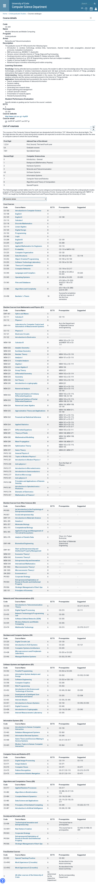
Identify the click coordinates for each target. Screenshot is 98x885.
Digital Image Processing (25, 761)
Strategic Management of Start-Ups (29, 587)
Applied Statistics (22, 424)
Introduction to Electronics (25, 337)
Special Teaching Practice (25, 858)
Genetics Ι (19, 521)
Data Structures (21, 256)
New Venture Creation (23, 829)
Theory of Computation (24, 265)
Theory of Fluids (21, 433)
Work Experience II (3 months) (26, 868)
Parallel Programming (23, 671)
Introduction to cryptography (26, 383)
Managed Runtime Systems (25, 657)
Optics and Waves (22, 314)
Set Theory (19, 380)
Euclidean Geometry (23, 351)
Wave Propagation (22, 441)
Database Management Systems (27, 732)
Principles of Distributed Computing (29, 805)
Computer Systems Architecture (27, 648)
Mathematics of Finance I (24, 495)
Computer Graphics (22, 683)
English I (18, 214)
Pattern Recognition (23, 770)
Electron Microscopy (23, 475)
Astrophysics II (21, 478)
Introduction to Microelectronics (27, 468)
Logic (17, 236)
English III (19, 240)
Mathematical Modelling (24, 437)
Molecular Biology (22, 524)
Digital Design (20, 230)
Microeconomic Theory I (24, 570)
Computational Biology (24, 528)
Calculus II (19, 317)
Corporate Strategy (22, 577)
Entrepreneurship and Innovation (27, 560)
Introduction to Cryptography (26, 709)
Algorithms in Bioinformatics (26, 792)
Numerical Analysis (22, 389)
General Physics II (22, 453)
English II (18, 217)
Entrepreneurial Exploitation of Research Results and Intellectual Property (28, 582)
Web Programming (22, 686)
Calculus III (19, 342)
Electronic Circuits (22, 334)
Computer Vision (21, 767)
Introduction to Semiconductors (27, 471)
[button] (3, 881)
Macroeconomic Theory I (25, 567)
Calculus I (19, 220)
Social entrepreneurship (24, 515)
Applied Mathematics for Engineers (28, 246)
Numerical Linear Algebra (25, 405)
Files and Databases (23, 282)
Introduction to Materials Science (28, 518)
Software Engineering (23, 679)
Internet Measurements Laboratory (28, 713)
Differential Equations (23, 430)
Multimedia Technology (24, 627)
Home (5, 14)
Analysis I (18, 357)
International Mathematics (25, 564)
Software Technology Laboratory (27, 262)
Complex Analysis (22, 361)
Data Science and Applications (26, 801)
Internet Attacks (21, 700)
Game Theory (20, 450)
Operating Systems (22, 277)
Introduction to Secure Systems (27, 703)
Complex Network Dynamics (26, 796)
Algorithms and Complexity (25, 289)
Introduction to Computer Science (28, 211)
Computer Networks (23, 269)
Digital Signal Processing (25, 610)
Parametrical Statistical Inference (28, 417)
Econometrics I (21, 573)
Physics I (18, 320)
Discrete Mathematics (23, 223)
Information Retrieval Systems (26, 736)
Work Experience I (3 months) (26, 862)
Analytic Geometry (22, 348)
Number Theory (21, 354)
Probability (19, 249)
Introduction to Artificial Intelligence (29, 808)
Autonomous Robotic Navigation (27, 773)
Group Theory (20, 370)
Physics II (19, 331)
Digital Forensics (21, 706)
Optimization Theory (23, 446)
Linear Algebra (20, 227)
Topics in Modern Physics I (25, 456)
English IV (19, 243)
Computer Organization (24, 252)
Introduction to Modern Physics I (27, 460)
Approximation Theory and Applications (30, 411)
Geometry (19, 377)
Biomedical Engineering (24, 543)
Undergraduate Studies (17, 14)
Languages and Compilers (25, 273)
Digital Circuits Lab (22, 642)
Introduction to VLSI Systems (26, 645)
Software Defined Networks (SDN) (28, 619)
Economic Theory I (22, 554)
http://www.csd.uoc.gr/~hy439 (16, 116)
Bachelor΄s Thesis (22, 296)
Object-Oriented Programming (27, 259)
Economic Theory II (22, 557)
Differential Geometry (23, 374)
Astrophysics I (20, 464)
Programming (20, 233)
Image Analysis (21, 764)
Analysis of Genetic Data (24, 537)
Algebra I (18, 364)
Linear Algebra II (21, 367)
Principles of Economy (23, 590)
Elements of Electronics (24, 492)
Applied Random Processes (25, 788)
